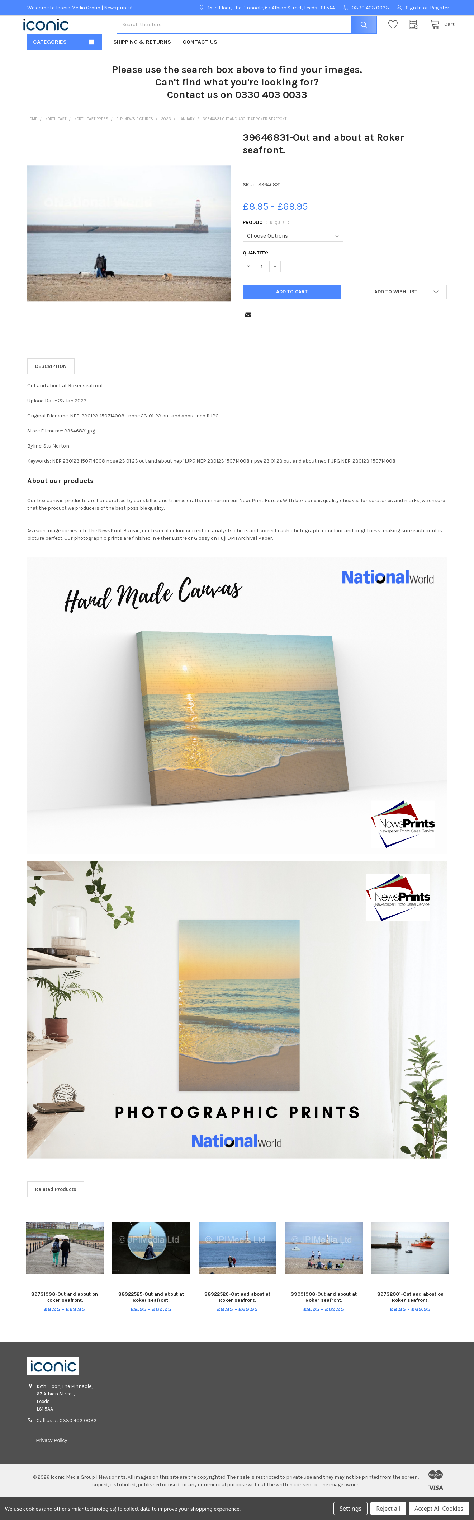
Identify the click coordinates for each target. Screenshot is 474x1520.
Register (439, 8)
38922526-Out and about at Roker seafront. (237, 1320)
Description (51, 389)
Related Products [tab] (55, 1212)
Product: (266, 245)
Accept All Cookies (438, 1508)
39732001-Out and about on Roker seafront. (410, 1320)
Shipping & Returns (142, 64)
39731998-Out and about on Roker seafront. (64, 1320)
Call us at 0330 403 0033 (67, 1443)
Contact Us (200, 64)
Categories (50, 64)
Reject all (388, 1508)
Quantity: (255, 276)
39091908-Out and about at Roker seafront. (324, 1320)
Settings (350, 1508)
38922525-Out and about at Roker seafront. (151, 1320)
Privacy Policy (51, 1463)
